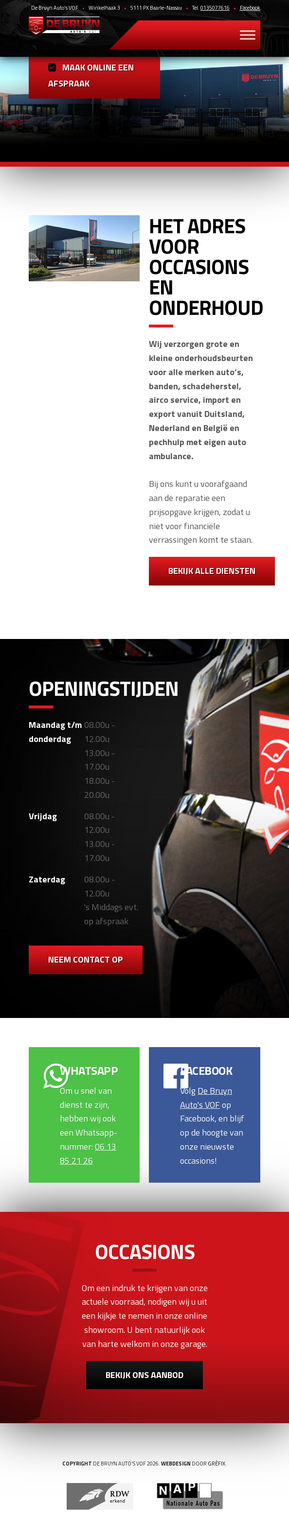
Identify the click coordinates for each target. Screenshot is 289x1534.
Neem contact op (85, 959)
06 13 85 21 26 (88, 1153)
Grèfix (216, 1463)
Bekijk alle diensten (211, 570)
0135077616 (215, 8)
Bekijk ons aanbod (144, 1374)
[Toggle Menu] (247, 34)
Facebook (250, 8)
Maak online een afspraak (91, 75)
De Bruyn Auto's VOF (206, 1097)
